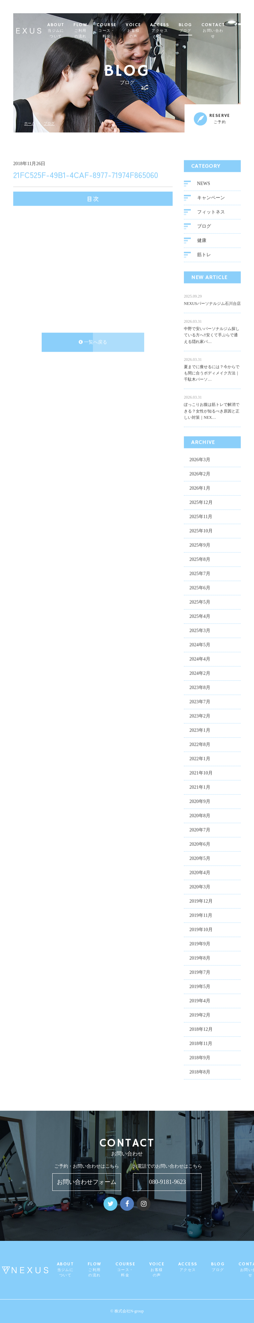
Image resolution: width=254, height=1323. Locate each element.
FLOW (95, 31)
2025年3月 (200, 630)
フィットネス (211, 211)
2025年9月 (200, 544)
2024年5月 (200, 644)
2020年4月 (200, 872)
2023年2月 (200, 715)
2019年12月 (201, 900)
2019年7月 (200, 972)
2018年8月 (200, 1071)
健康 (201, 240)
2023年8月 (200, 687)
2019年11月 (201, 915)
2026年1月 (200, 487)
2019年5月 (200, 986)
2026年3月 (200, 459)
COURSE (121, 31)
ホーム (29, 123)
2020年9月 (200, 801)
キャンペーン (211, 197)
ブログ (49, 123)
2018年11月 (201, 1043)
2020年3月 (200, 886)
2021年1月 (200, 787)
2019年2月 (200, 1014)
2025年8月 (200, 559)
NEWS (203, 183)
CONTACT (228, 31)
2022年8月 (200, 744)
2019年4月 (200, 1000)
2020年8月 (200, 815)
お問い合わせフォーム (86, 1182)
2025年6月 (200, 587)
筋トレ (204, 254)
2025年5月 (200, 601)
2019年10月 (201, 929)
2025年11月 (201, 516)
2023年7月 (200, 701)
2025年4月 (200, 616)
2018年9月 (200, 1057)
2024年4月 (200, 658)
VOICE (148, 31)
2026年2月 (200, 473)
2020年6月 (200, 843)
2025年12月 (201, 502)
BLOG (200, 28)
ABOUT (70, 31)
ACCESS (174, 28)
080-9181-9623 (167, 1182)
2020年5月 (200, 858)
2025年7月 (200, 573)
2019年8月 (200, 957)
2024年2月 (200, 673)
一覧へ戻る (93, 341)
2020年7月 (200, 829)
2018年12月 (201, 1029)
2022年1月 (200, 758)
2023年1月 (200, 730)
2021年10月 (201, 772)
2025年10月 (201, 530)
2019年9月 (200, 943)
